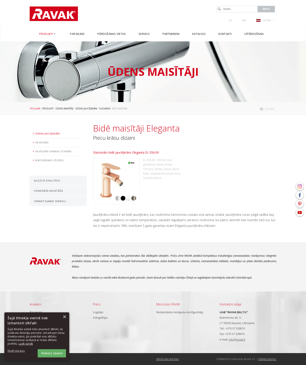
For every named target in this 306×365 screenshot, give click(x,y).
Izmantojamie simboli (50, 201)
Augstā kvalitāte (47, 180)
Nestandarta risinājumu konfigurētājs (179, 312)
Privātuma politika (167, 359)
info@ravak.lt (237, 339)
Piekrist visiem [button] (52, 353)
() (230, 20)
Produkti (47, 108)
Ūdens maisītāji (64, 108)
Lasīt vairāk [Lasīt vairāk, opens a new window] (26, 344)
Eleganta (104, 108)
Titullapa (35, 108)
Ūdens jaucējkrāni (86, 108)
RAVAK (54, 13)
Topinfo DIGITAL (267, 359)
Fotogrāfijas (100, 318)
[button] (19, 351)
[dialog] (36, 336)
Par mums (36, 312)
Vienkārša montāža (48, 190)
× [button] (64, 317)
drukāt (269, 108)
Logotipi (98, 312)
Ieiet (244, 20)
